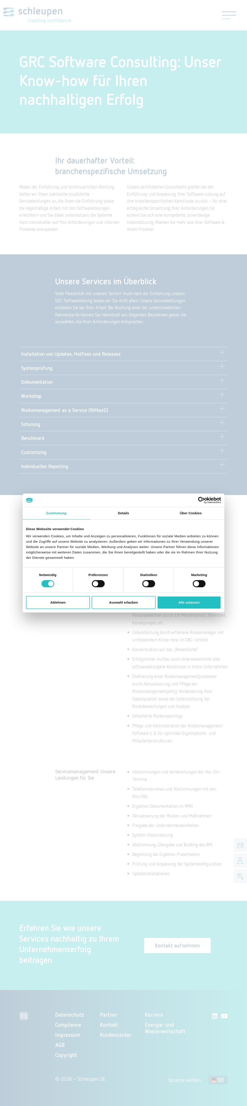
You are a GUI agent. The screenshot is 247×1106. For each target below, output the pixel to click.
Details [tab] (123, 513)
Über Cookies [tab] (191, 513)
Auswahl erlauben (123, 602)
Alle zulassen (189, 602)
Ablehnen (57, 602)
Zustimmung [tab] (56, 513)
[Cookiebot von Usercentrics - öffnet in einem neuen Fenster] (201, 500)
